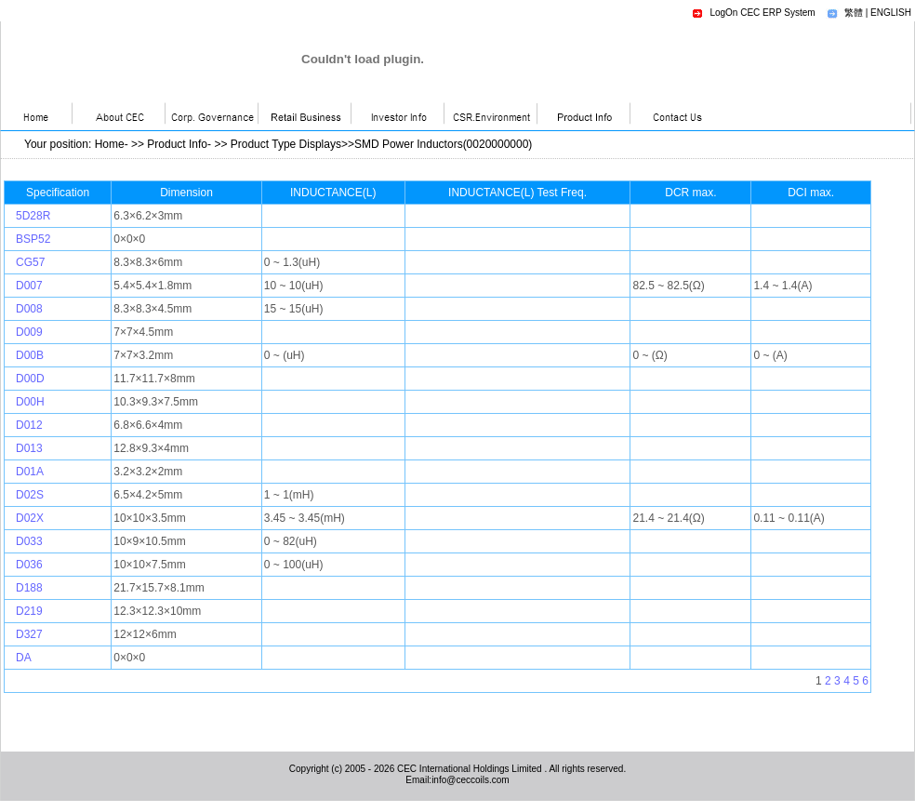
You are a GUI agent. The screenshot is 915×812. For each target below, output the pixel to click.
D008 (29, 308)
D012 (29, 425)
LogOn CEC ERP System (762, 12)
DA (24, 657)
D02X (30, 518)
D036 (29, 564)
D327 (29, 634)
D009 (29, 332)
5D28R (33, 215)
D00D (30, 378)
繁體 (853, 12)
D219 (29, 611)
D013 (29, 448)
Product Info (177, 144)
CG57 (30, 262)
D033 (29, 541)
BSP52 (33, 239)
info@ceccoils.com (470, 780)
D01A (30, 471)
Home (110, 144)
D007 (29, 285)
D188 (29, 587)
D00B (30, 355)
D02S (30, 494)
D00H (30, 401)
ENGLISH (890, 12)
